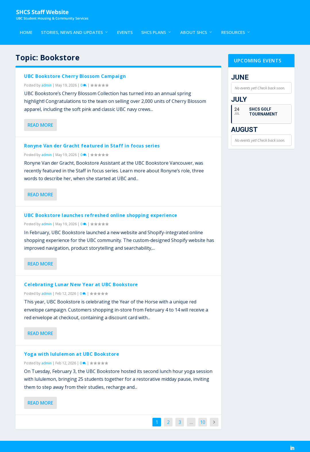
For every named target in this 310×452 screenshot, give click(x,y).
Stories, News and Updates (72, 27)
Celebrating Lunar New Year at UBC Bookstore (81, 282)
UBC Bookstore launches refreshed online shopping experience (100, 213)
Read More (40, 123)
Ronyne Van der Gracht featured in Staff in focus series (92, 143)
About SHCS (193, 27)
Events (125, 27)
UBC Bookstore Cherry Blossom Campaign (75, 74)
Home (26, 27)
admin (46, 82)
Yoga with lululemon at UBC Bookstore (71, 352)
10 (202, 420)
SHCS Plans (153, 27)
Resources (233, 27)
